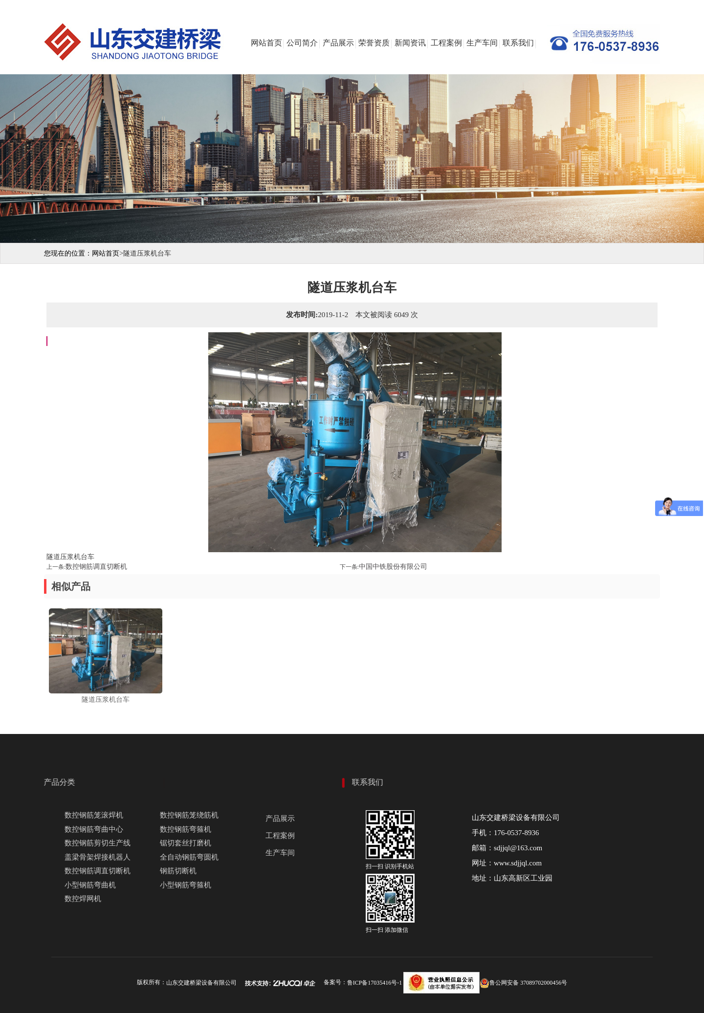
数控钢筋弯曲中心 (94, 829)
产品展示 (338, 43)
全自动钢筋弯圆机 (189, 857)
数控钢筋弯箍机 (185, 829)
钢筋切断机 (178, 871)
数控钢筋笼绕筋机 (189, 815)
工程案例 (446, 43)
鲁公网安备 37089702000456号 (523, 982)
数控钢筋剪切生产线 (98, 843)
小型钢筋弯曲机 (90, 885)
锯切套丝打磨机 (185, 843)
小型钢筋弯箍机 (185, 885)
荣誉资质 (374, 43)
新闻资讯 (410, 43)
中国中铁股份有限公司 (393, 566)
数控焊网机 (83, 899)
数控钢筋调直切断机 (96, 566)
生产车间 (482, 43)
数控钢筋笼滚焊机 (94, 815)
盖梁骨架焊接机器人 (98, 857)
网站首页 (266, 43)
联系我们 (518, 43)
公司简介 (302, 43)
